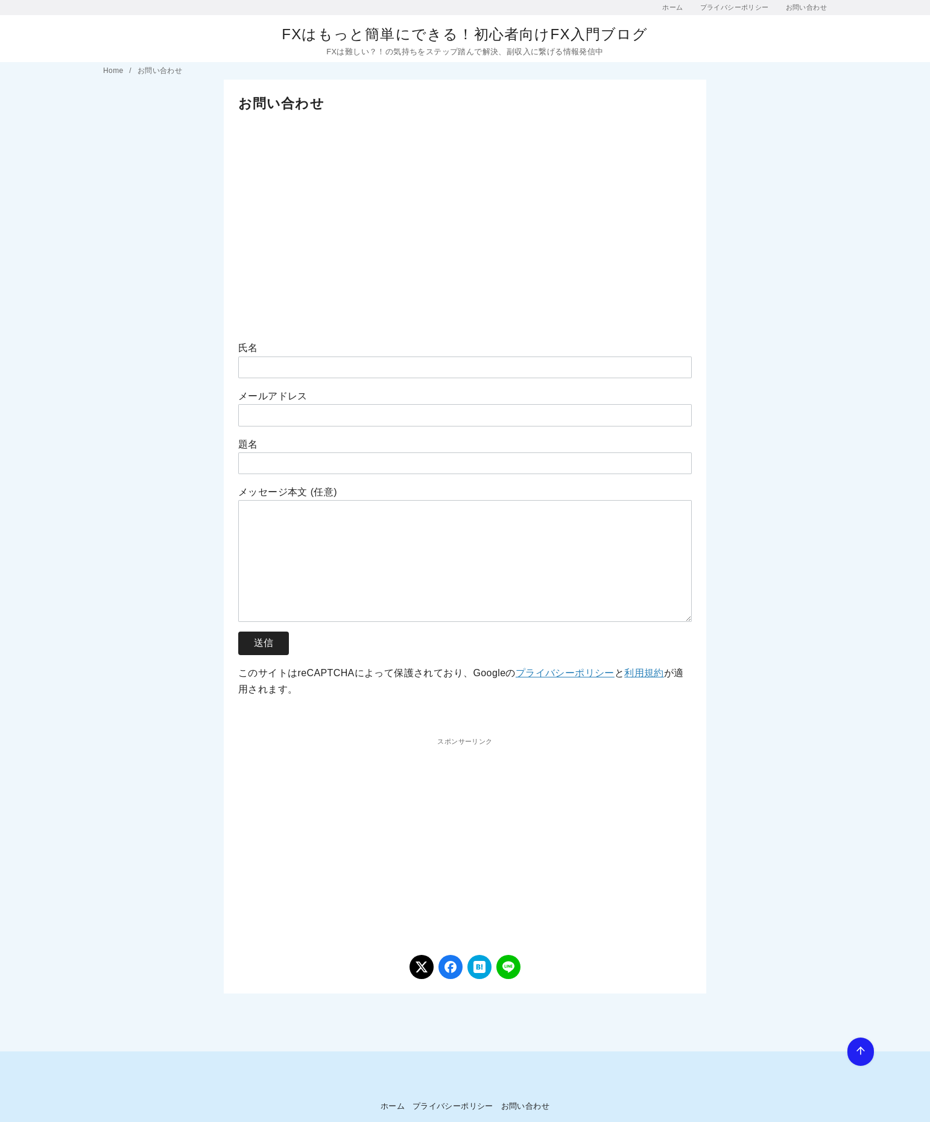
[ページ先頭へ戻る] (860, 1052)
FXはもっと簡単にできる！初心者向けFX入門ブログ (465, 34)
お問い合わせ (806, 7)
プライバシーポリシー (734, 7)
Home (114, 70)
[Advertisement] (465, 216)
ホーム (672, 7)
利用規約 (644, 673)
